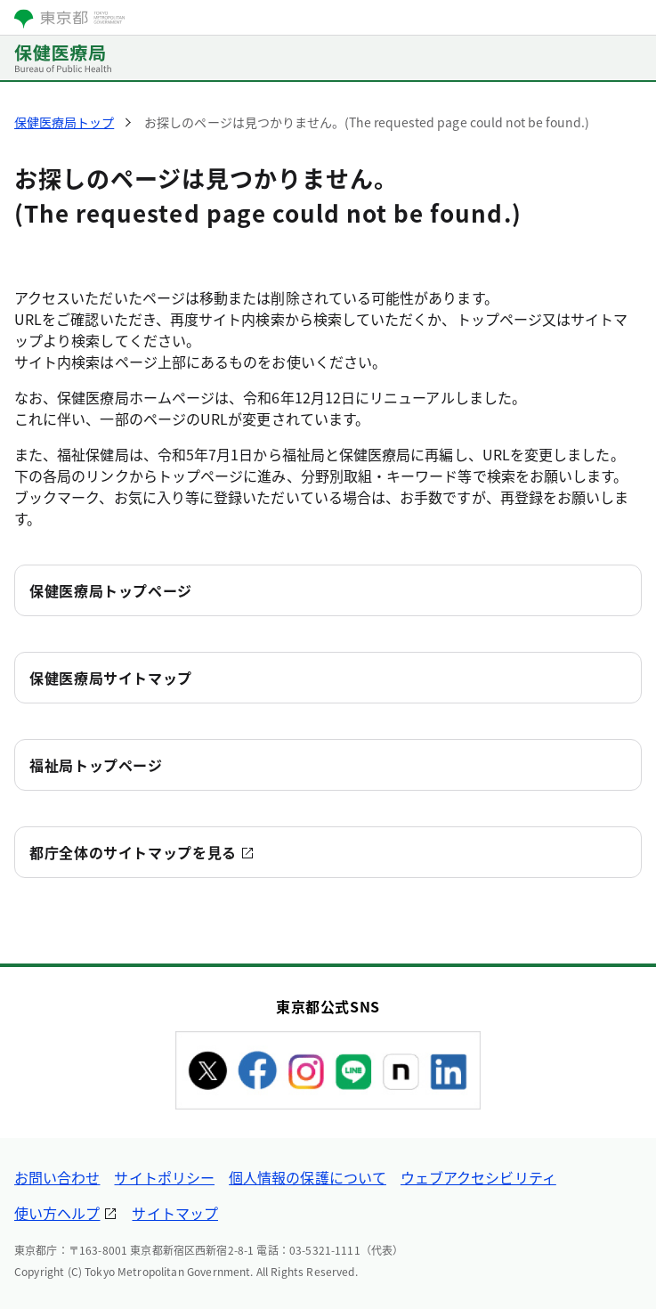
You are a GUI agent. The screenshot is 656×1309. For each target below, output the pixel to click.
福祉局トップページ (96, 765)
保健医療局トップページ (110, 590)
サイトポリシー (164, 1177)
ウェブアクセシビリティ (478, 1177)
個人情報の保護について (307, 1177)
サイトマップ (174, 1213)
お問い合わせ (57, 1177)
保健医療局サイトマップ (110, 677)
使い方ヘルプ (57, 1213)
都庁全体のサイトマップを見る (133, 852)
